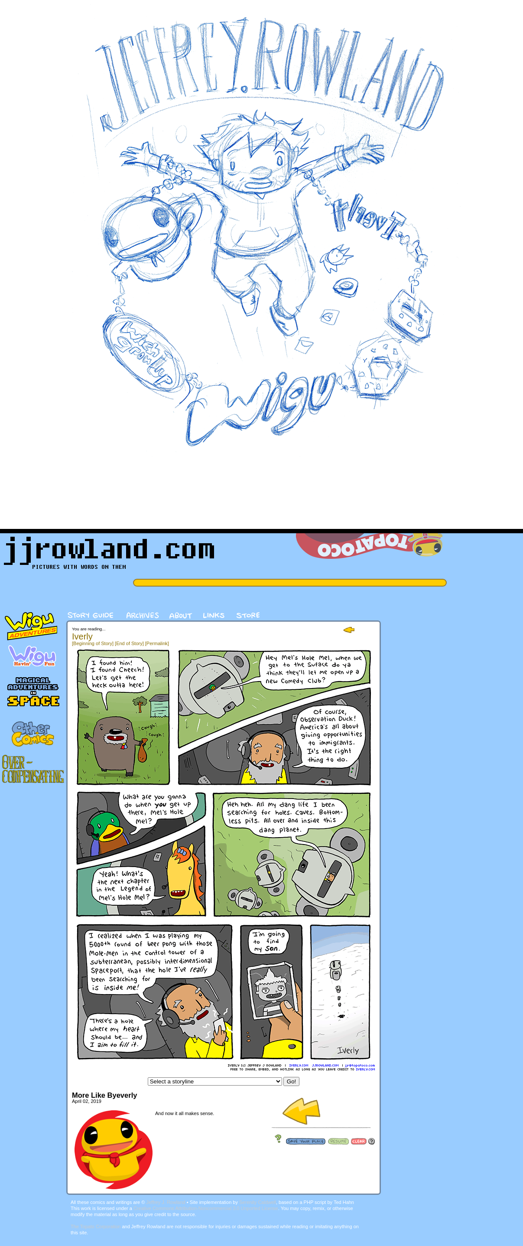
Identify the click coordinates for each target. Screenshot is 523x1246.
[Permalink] (157, 643)
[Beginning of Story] (93, 643)
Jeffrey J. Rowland (165, 1202)
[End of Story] (129, 643)
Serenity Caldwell (257, 1202)
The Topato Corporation (95, 1226)
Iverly (82, 636)
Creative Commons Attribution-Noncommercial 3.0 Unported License (205, 1208)
